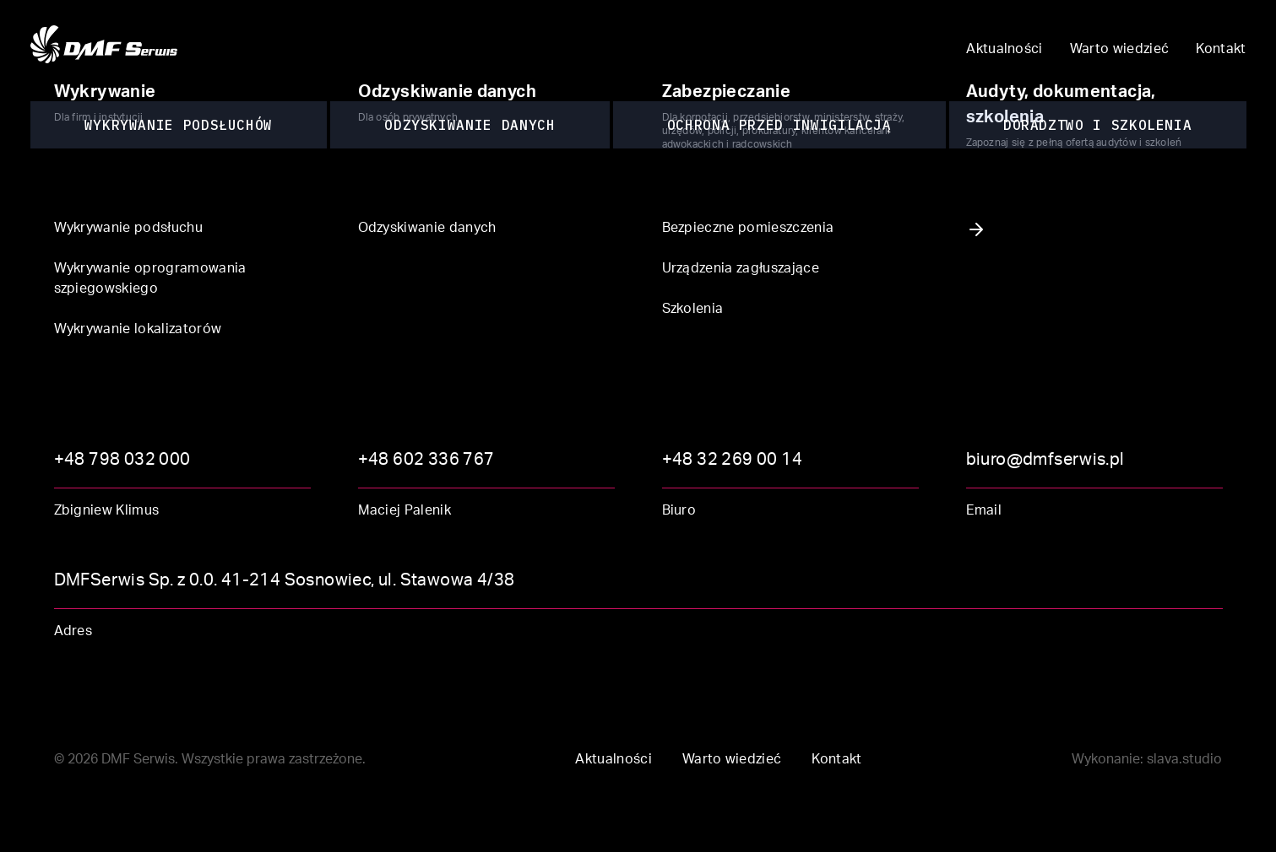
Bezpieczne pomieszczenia (748, 229)
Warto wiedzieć (1119, 50)
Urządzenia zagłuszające (740, 270)
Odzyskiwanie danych (427, 229)
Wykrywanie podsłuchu (128, 229)
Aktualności (1004, 50)
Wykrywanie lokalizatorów (138, 330)
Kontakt (1221, 50)
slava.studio (1184, 761)
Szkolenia (693, 310)
